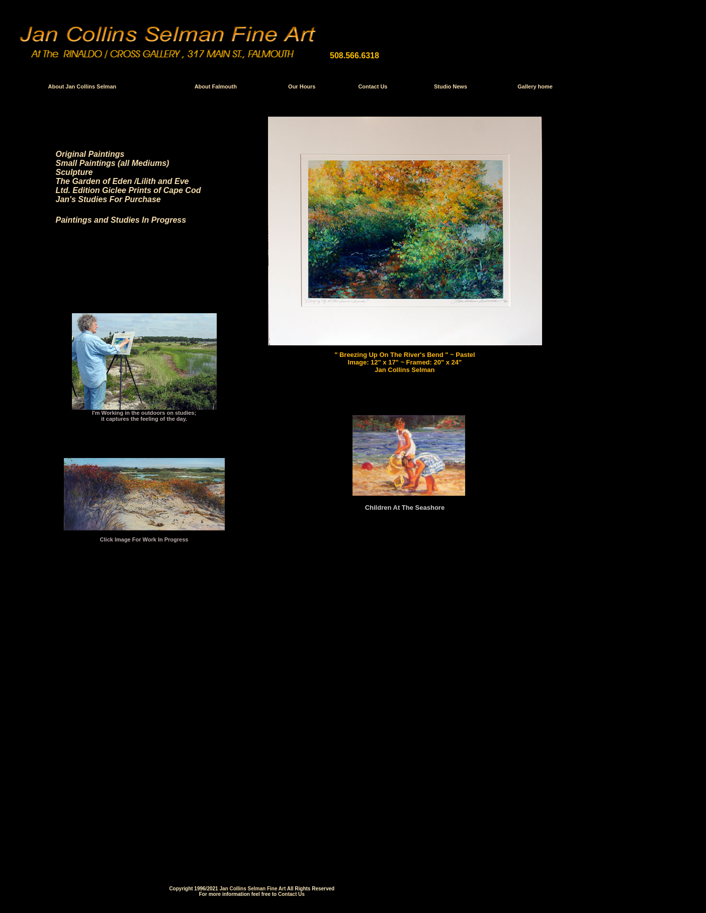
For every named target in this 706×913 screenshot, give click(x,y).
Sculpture (74, 172)
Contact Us (372, 86)
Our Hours (301, 86)
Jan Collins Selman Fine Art (252, 883)
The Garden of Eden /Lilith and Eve (122, 181)
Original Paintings (90, 154)
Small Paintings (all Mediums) (112, 163)
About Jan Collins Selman (82, 86)
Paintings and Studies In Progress (121, 220)
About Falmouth (216, 86)
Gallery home (535, 86)
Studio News (450, 86)
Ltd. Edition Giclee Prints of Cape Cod (128, 190)
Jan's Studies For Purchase (108, 199)
